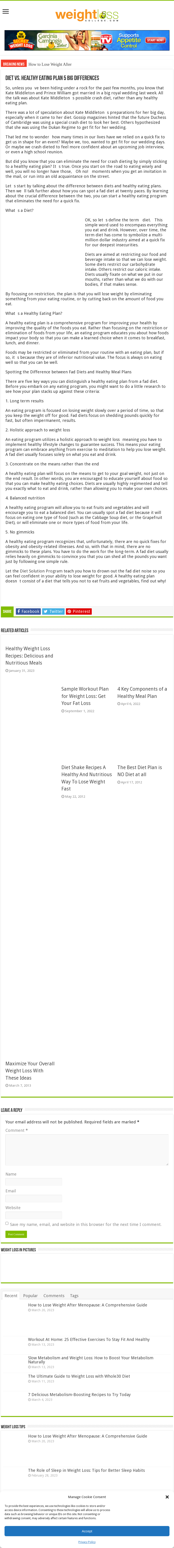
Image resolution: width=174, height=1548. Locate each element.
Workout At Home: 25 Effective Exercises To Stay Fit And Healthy (89, 1339)
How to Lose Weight (45, 64)
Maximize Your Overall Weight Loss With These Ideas (30, 1071)
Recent (11, 1295)
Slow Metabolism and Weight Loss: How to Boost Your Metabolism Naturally (90, 1359)
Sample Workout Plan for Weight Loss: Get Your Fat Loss (85, 696)
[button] (167, 1497)
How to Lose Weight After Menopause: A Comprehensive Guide (87, 1305)
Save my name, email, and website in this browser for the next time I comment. (86, 1224)
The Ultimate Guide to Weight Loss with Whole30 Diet (79, 1376)
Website (13, 1207)
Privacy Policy (87, 1542)
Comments (54, 1295)
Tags (74, 1295)
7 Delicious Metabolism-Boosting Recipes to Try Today (79, 1394)
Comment (16, 1130)
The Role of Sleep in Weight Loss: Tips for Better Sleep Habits (86, 1470)
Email (10, 1191)
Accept (87, 1531)
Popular (30, 1295)
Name (11, 1174)
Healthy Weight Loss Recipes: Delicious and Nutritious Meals (29, 656)
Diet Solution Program (41, 571)
